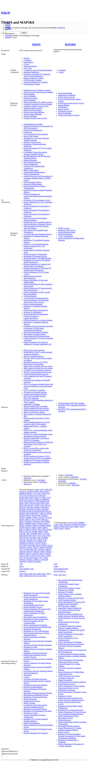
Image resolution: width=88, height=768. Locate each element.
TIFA (35, 540)
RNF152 (29, 530)
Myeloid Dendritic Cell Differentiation (37, 258)
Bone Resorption (30, 278)
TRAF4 (38, 546)
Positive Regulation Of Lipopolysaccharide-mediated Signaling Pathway (38, 196)
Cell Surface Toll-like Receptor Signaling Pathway (69, 611)
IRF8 (21, 506)
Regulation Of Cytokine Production (70, 710)
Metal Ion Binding (30, 116)
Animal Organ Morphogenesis (34, 172)
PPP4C (47, 522)
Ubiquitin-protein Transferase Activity (37, 90)
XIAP (31, 558)
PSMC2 (40, 524)
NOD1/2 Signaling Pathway (34, 356)
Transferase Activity (31, 98)
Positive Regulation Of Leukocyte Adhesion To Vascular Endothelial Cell (37, 343)
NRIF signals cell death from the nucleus (38, 366)
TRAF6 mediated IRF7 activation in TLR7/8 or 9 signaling (36, 439)
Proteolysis (27, 675)
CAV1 (35, 494)
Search (8, 25)
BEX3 (47, 492)
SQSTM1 (22, 534)
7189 (21, 564)
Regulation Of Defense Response (35, 653)
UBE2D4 (29, 552)
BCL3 (42, 492)
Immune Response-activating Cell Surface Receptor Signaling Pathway (71, 699)
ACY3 (71, 523)
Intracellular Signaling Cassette (35, 334)
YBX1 (36, 558)
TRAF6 (36, 44)
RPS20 (49, 530)
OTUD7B (47, 518)
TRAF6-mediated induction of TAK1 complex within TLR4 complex (37, 423)
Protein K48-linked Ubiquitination (36, 314)
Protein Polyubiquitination (33, 130)
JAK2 (25, 506)
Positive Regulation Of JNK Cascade (37, 292)
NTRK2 (22, 518)
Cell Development (30, 296)
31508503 (71, 483)
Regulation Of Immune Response (35, 697)
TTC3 (21, 550)
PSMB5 (28, 524)
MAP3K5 (38, 510)
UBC (35, 550)
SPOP (46, 532)
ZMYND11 (23, 562)
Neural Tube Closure (31, 136)
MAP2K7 (37, 508)
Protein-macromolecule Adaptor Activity (38, 102)
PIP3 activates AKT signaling (34, 350)
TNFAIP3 (22, 542)
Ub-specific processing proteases (35, 392)
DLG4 (26, 496)
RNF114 (22, 530)
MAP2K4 (74, 525)
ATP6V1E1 (23, 492)
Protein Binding (29, 94)
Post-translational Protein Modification (37, 627)
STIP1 (82, 527)
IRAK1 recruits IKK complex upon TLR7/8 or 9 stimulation (36, 449)
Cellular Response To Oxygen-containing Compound (69, 677)
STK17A (41, 534)
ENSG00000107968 (61, 569)
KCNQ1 (31, 506)
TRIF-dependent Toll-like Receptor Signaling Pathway (36, 227)
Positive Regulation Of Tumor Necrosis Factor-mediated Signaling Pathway (72, 713)
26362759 (27, 478)
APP (46, 490)
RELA (71, 527)
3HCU (21, 576)
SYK (39, 536)
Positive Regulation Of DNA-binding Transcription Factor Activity (71, 687)
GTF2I (26, 500)
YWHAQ (22, 560)
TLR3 (45, 540)
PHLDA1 (45, 520)
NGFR (34, 516)
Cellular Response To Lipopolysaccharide (31, 317)
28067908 (74, 477)
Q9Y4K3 (22, 571)
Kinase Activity (63, 109)
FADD (30, 498)
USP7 (21, 558)
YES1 (41, 558)
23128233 (83, 479)
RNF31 (34, 530)
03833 (21, 566)
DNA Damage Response (32, 162)
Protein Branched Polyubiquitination (37, 336)
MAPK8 (37, 512)
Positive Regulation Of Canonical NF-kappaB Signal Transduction (37, 265)
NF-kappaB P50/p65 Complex (69, 726)
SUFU (34, 536)
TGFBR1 (45, 538)
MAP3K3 (30, 510)
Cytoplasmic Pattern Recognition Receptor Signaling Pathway (35, 153)
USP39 (48, 556)
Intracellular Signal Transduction (35, 617)
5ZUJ (31, 576)
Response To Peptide (65, 592)
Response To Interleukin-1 (33, 312)
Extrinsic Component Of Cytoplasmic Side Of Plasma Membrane (37, 75)
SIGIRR (35, 532)
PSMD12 (28, 526)
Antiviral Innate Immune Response (36, 332)
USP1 (28, 556)
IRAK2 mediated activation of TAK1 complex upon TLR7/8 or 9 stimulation (37, 457)
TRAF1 (38, 544)
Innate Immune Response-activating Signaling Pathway (36, 634)
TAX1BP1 (32, 538)
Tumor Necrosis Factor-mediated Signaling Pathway (35, 219)
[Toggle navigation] (2, 19)
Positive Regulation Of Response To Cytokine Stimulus (71, 745)
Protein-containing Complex (34, 78)
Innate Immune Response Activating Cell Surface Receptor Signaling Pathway (71, 646)
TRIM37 (49, 548)
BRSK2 (29, 494)
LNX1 (42, 506)
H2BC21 (38, 500)
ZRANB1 (37, 562)
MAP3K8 (70, 44)
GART (21, 500)
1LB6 (30, 574)
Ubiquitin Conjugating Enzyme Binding (38, 104)
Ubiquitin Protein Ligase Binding (35, 685)
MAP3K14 (23, 510)
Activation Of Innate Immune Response (38, 645)
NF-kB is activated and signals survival (38, 372)
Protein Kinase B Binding (33, 114)
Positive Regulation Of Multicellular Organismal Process (71, 673)
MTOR (49, 514)
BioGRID (8, 35)
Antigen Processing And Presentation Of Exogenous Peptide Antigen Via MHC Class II (38, 178)
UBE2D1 (41, 550)
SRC (28, 534)
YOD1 (45, 558)
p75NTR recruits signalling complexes (37, 370)
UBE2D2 (48, 550)
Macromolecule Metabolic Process (36, 695)
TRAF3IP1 (23, 546)
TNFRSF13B (41, 542)
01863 (56, 566)
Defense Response (30, 699)
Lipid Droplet (28, 62)
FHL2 (44, 498)
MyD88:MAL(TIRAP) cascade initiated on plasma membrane (38, 353)
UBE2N (22, 554)
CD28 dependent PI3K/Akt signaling (71, 403)
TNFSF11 (31, 544)
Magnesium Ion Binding (66, 95)
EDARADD (23, 498)
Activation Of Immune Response (35, 679)
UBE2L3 (49, 552)
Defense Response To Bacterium (35, 254)
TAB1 (43, 536)
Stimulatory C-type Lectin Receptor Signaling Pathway (36, 139)
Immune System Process (32, 142)
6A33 (35, 576)
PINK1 (21, 522)
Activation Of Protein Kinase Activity (37, 200)
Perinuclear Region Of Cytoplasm (36, 82)
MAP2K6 (29, 508)
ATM (50, 490)
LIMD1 (37, 506)
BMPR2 (81, 523)
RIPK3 (45, 528)
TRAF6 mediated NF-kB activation (36, 408)
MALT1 (48, 506)
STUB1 (29, 536)
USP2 (38, 556)
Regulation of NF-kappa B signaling (36, 460)
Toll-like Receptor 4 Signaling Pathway (38, 224)
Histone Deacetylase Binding (34, 112)
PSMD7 (48, 526)
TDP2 (39, 538)
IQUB (47, 502)
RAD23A (28, 528)
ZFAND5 (44, 560)
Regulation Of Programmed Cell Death (37, 711)
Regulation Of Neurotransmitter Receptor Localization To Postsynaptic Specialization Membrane (38, 328)
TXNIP (26, 550)
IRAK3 (33, 504)
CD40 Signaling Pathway (33, 182)
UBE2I (42, 552)
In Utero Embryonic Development (36, 134)
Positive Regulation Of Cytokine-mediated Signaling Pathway (70, 729)
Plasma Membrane (30, 66)
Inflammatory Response (66, 690)
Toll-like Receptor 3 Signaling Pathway (38, 222)
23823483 (40, 480)
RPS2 (44, 530)
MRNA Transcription (31, 170)
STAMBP (33, 534)
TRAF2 (44, 544)
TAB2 (48, 536)
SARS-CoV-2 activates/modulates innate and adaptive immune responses (38, 435)
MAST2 (48, 512)
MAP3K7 (45, 510)
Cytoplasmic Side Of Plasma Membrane (38, 70)
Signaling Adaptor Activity (33, 108)
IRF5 (43, 504)
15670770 (60, 28)
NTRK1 (45, 516)
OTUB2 (41, 518)
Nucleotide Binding (65, 93)
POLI (43, 522)
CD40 (43, 494)
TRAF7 (50, 546)
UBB (31, 550)
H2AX (32, 500)
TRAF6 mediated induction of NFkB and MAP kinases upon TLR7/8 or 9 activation (38, 444)
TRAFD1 (22, 548)
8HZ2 (44, 576)
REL (67, 527)
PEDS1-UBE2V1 (25, 520)
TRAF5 (44, 546)
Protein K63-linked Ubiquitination (36, 310)
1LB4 (21, 574)
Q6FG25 (63, 571)
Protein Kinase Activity (66, 97)
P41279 (56, 571)
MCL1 (37, 514)
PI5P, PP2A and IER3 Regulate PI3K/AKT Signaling (35, 397)
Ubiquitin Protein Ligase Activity (35, 118)
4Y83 (56, 575)
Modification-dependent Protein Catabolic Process (35, 656)
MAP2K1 (22, 508)
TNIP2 (56, 529)
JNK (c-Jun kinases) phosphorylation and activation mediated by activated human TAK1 (38, 386)
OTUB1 (35, 518)
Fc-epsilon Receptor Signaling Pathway (38, 234)
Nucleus (26, 58)
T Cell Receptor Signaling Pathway (36, 298)
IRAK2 (27, 504)
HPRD (7, 37)
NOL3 (39, 516)
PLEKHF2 (28, 522)
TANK (26, 538)
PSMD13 (35, 526)
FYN (49, 498)
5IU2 (64, 575)
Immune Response (30, 160)
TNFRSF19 (23, 544)
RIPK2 (39, 528)
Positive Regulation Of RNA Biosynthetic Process (68, 717)
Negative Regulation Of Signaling (36, 733)
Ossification (28, 132)
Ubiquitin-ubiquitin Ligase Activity (36, 106)
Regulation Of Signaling (32, 629)
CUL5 (48, 494)
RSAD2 (28, 532)
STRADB (22, 536)
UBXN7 (48, 554)
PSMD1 (22, 526)
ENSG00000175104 (26, 569)
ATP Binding (62, 107)
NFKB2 (62, 527)
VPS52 (26, 558)
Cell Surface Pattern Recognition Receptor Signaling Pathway (69, 627)
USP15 (32, 556)
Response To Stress (30, 647)
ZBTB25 (29, 560)
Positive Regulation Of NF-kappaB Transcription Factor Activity (36, 301)
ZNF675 (31, 562)
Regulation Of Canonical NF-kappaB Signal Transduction (37, 261)
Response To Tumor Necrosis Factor (71, 598)
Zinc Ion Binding (30, 96)
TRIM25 (42, 548)
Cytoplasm (27, 60)
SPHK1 (40, 532)
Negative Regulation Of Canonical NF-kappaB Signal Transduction (38, 269)
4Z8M (26, 576)
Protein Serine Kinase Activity (69, 115)
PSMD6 (42, 526)
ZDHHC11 (37, 560)
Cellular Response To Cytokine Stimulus (38, 320)
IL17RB (36, 502)
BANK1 (37, 492)
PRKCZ (22, 524)
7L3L (40, 576)
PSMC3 (46, 524)
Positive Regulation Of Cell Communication (33, 622)
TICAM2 (29, 540)
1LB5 (26, 574)
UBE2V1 (28, 554)
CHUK (60, 525)
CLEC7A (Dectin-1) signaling (34, 390)
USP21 (42, 556)
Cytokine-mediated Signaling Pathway (71, 654)
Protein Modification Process (34, 605)
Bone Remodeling (30, 294)
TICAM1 (22, 540)
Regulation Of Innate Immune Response (38, 693)
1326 (55, 564)
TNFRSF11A (31, 542)
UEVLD (22, 556)
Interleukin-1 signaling (32, 404)
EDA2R (43, 496)
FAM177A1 (37, 498)
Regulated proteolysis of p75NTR (36, 362)
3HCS (44, 574)
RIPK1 (34, 528)
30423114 (27, 484)
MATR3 (22, 514)
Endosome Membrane (31, 72)
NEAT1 (28, 516)
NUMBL (28, 518)
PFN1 (39, 520)
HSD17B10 (23, 502)
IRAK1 (21, 504)
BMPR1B (22, 494)
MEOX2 (43, 514)
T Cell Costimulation (65, 236)
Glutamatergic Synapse (32, 84)
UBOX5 (35, 554)
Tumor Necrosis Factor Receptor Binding (38, 92)
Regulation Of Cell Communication (36, 631)
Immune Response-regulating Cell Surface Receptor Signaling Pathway (71, 615)
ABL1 (37, 490)
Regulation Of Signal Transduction (36, 619)
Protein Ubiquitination (32, 174)
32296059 (68, 475)
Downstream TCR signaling (33, 364)
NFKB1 (56, 527)
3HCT (48, 574)
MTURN (22, 516)
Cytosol (26, 64)
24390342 (43, 482)
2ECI (34, 574)
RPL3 (40, 530)
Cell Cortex (28, 68)
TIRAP (39, 540)
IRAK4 (38, 504)
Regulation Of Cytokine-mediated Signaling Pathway (36, 720)
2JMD (39, 574)
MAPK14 (29, 512)
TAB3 (21, 538)
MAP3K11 (45, 508)
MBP (32, 514)
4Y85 (60, 575)
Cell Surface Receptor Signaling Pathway (38, 671)
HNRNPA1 (45, 500)
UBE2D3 (22, 552)
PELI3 (34, 520)
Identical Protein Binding (33, 110)
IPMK (42, 502)
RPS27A (22, 532)
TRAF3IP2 (31, 546)
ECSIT (37, 496)
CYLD (21, 496)
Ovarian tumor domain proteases (35, 394)
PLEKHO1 (37, 522)
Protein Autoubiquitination (33, 304)
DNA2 (31, 496)
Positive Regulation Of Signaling (35, 625)
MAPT (42, 512)
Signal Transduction (31, 164)
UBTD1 (41, 554)
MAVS (27, 514)
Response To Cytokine (66, 590)
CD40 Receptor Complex (33, 80)
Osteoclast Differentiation (33, 184)
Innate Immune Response (33, 276)
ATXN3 (30, 492)
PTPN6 (21, 528)
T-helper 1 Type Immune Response (36, 244)
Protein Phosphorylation (66, 232)
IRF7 (48, 504)
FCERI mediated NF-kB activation (36, 374)
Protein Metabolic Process (33, 607)
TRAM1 (29, 548)
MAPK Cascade (64, 228)
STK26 (46, 534)
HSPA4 (30, 502)
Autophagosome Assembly (33, 124)
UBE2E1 (36, 552)
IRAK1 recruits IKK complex (34, 412)
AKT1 (42, 490)
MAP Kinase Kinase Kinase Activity (71, 103)
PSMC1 (34, 524)
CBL (39, 494)
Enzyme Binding (30, 100)
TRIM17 (36, 548)
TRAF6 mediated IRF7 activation (36, 406)
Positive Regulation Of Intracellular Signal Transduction (36, 598)
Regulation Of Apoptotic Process (35, 256)
